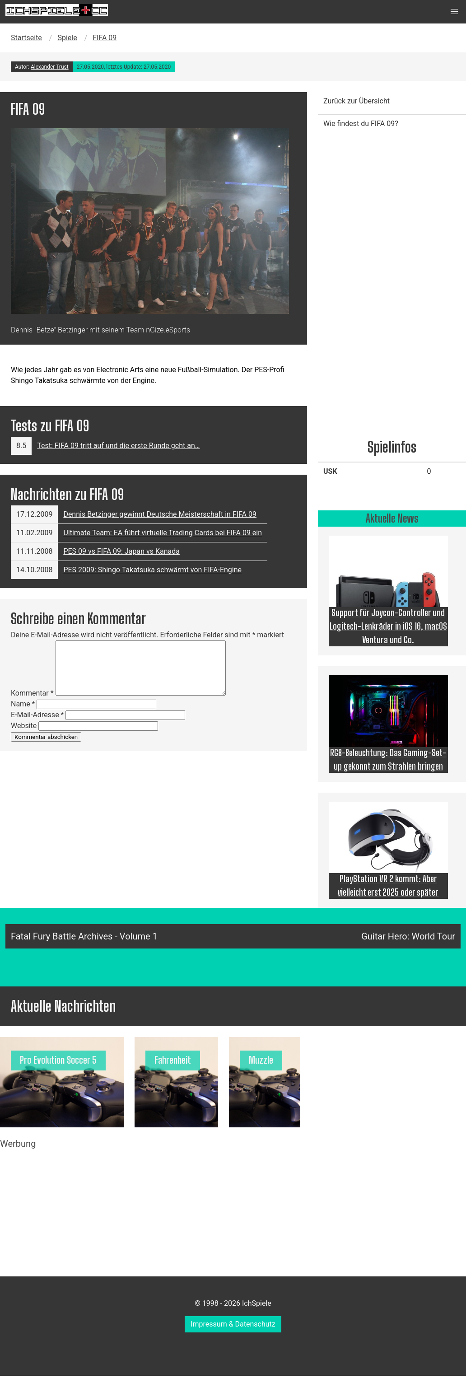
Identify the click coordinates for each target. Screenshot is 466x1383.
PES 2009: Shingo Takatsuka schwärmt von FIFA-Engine (152, 569)
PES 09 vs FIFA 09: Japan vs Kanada (121, 551)
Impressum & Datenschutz (233, 1324)
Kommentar (32, 693)
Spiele (67, 37)
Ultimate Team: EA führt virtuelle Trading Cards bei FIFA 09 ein (162, 532)
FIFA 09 (104, 37)
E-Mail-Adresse (37, 714)
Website (24, 725)
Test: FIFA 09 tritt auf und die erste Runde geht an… (118, 445)
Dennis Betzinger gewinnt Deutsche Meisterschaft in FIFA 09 (159, 514)
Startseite (26, 37)
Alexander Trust (50, 67)
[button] (454, 11)
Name (23, 704)
